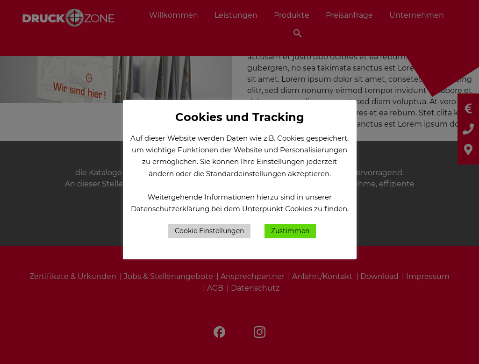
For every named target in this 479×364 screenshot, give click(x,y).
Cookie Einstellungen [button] (209, 231)
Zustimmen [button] (290, 231)
